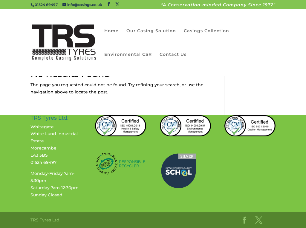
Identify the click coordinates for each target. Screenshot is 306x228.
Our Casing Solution (151, 31)
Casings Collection (206, 31)
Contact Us (173, 54)
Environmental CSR (128, 54)
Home (111, 31)
